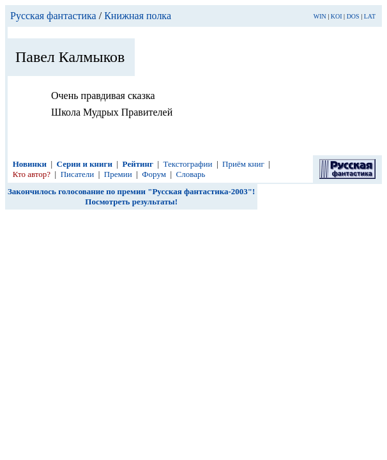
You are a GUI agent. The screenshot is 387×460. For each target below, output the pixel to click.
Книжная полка (137, 15)
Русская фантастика (53, 15)
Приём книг (243, 164)
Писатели (78, 174)
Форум (154, 174)
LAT (370, 16)
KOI (336, 16)
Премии (118, 174)
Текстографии (188, 164)
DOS (353, 16)
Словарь (191, 174)
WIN (320, 16)
